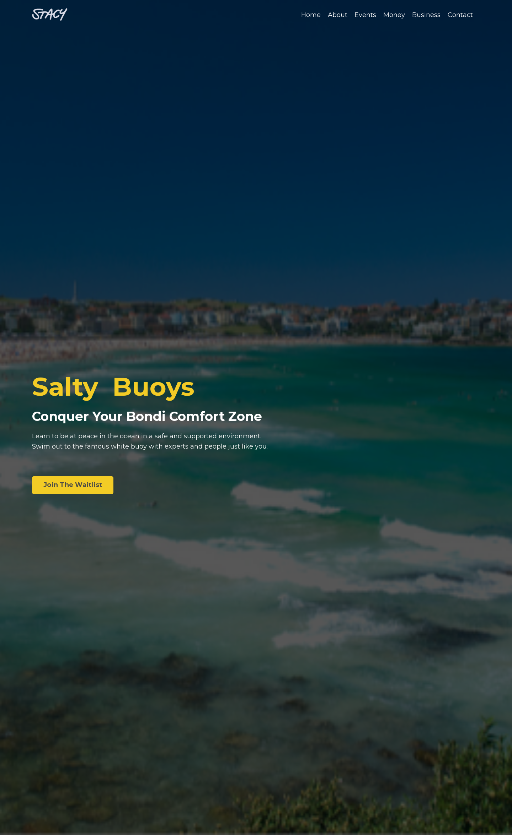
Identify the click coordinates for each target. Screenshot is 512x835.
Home (311, 15)
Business (426, 15)
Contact (460, 15)
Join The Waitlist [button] (72, 485)
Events (365, 15)
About (337, 15)
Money (394, 15)
